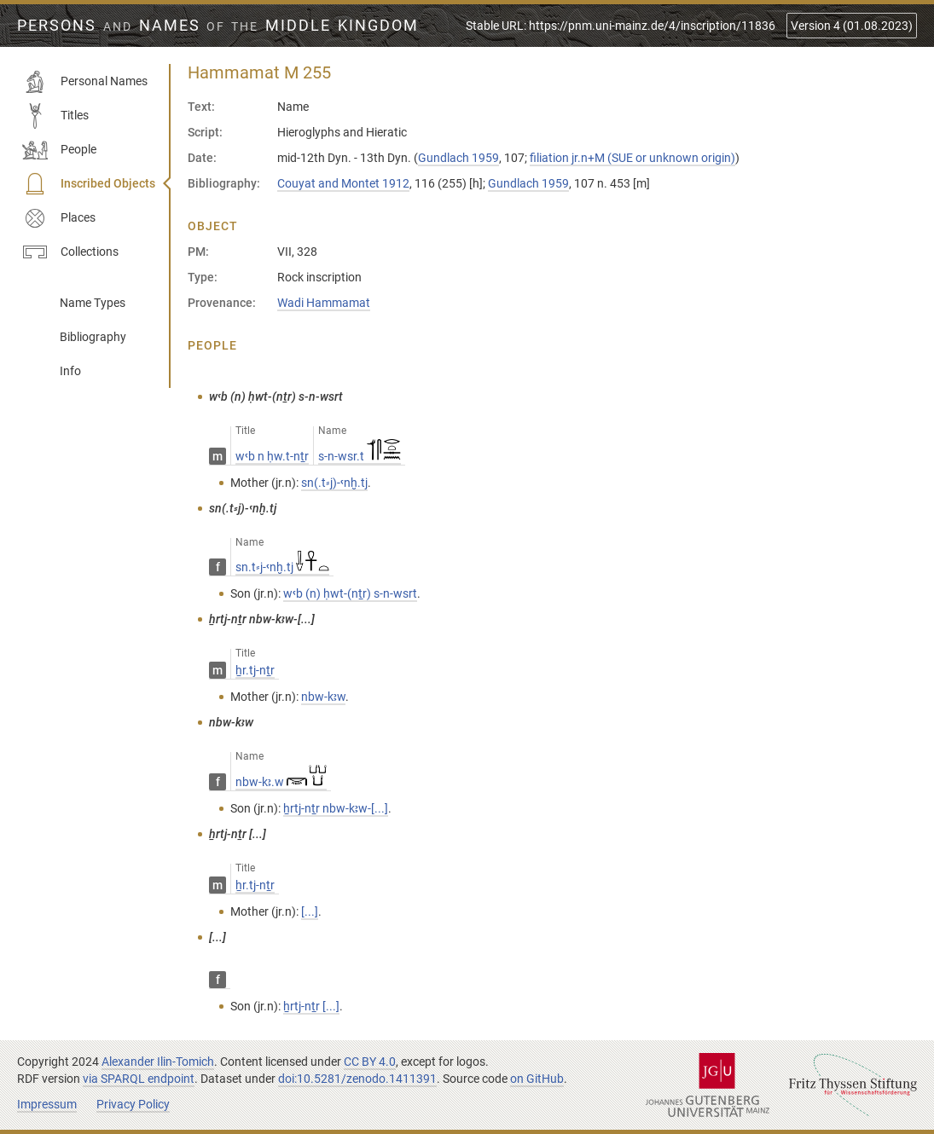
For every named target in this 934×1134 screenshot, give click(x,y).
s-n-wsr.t (359, 456)
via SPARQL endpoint (138, 1078)
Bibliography (93, 337)
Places (59, 218)
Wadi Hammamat (323, 303)
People (59, 150)
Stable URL (620, 25)
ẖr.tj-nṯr (255, 670)
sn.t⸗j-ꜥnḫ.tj (282, 567)
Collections (70, 252)
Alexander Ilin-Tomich (158, 1061)
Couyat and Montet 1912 (343, 183)
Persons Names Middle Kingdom (218, 25)
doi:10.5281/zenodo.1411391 (357, 1078)
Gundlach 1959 (458, 158)
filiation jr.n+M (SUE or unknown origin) (632, 158)
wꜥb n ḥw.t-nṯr (272, 456)
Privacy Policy (133, 1104)
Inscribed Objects (88, 184)
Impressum (47, 1104)
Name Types (92, 303)
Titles (55, 116)
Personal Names (85, 82)
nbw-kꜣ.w (281, 782)
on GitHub (537, 1078)
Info (70, 371)
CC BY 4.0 (370, 1061)
